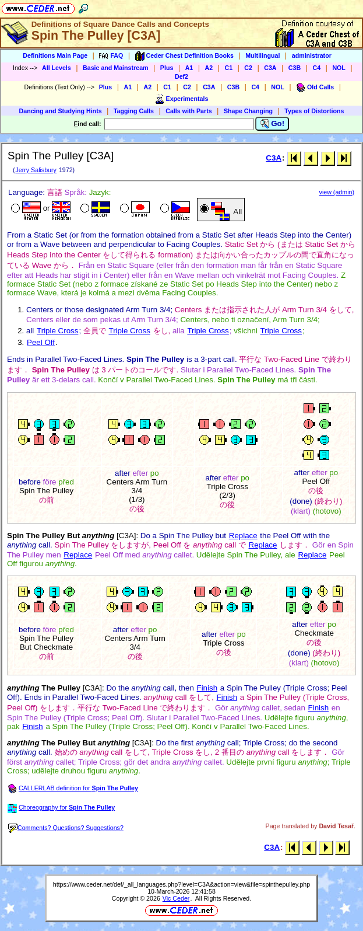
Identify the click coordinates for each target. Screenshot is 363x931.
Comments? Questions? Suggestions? (66, 827)
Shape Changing (248, 110)
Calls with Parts (188, 110)
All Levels (56, 67)
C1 (228, 67)
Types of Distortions (314, 110)
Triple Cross (57, 330)
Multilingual (262, 55)
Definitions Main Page (55, 55)
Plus (167, 67)
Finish (207, 688)
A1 (189, 67)
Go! (272, 123)
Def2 (181, 76)
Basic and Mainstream (116, 67)
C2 (248, 67)
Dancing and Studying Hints (60, 110)
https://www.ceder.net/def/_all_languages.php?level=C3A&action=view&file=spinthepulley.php (181, 884)
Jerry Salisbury (35, 169)
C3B (294, 67)
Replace (243, 535)
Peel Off (41, 342)
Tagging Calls (134, 110)
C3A (270, 67)
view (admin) (336, 192)
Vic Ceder (176, 898)
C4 (316, 67)
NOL (339, 67)
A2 (209, 67)
